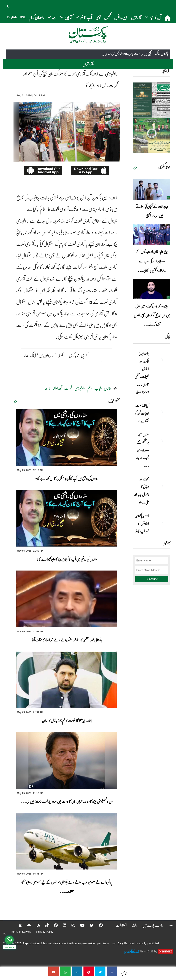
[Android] (26, 925)
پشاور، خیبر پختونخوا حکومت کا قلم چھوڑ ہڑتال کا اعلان (67, 720)
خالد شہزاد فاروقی (142, 391)
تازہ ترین (136, 17)
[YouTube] (80, 925)
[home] (168, 18)
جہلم (89, 388)
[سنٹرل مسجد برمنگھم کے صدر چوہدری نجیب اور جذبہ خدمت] (160, 441)
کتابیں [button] (66, 17)
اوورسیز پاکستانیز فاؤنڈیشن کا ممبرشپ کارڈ (142, 523)
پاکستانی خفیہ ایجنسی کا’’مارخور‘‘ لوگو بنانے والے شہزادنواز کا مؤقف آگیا (66, 640)
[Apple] (18, 925)
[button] (7, 6)
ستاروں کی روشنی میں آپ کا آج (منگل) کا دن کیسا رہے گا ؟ (66, 478)
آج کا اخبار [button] (153, 17)
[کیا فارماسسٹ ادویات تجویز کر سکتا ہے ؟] (160, 412)
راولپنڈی (80, 388)
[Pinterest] (53, 925)
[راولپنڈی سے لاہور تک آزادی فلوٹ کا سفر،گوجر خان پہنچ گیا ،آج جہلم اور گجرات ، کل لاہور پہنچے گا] (112, 971)
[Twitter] (89, 925)
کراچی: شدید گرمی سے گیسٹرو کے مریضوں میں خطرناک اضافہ (55, 355)
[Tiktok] (44, 925)
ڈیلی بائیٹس (120, 17)
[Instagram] (71, 925)
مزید (15, 401)
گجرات (68, 388)
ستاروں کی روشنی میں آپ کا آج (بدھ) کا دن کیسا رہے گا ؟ (67, 559)
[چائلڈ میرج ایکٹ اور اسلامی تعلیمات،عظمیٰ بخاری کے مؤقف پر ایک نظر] (160, 360)
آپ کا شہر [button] (84, 17)
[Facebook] (98, 925)
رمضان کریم (36, 17)
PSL (23, 17)
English (12, 17)
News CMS (147, 951)
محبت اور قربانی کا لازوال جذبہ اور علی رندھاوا (141, 490)
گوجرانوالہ (57, 388)
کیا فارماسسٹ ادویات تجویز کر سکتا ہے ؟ (142, 413)
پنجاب (97, 388)
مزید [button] (51, 17)
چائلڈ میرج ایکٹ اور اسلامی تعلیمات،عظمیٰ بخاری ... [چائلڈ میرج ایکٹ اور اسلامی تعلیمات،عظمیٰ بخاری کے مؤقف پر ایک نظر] (142, 368)
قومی (98, 17)
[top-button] (4, 933)
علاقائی (108, 388)
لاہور (47, 388)
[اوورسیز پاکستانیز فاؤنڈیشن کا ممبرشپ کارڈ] (160, 522)
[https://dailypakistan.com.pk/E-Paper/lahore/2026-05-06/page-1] (151, 117)
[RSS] (36, 925)
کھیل (107, 17)
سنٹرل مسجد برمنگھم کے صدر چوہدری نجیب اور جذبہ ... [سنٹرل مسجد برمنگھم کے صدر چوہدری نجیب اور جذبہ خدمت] (142, 450)
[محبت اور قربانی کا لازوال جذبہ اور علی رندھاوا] (160, 485)
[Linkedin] (62, 925)
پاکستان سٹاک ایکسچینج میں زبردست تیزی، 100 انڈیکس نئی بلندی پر (135, 53)
